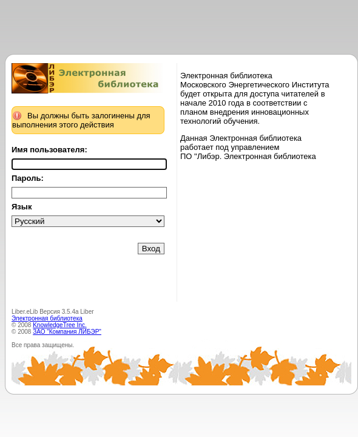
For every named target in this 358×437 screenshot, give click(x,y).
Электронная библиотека (47, 318)
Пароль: (28, 178)
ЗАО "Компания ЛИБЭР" (67, 331)
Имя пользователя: (49, 149)
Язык (22, 206)
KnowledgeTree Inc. (60, 325)
